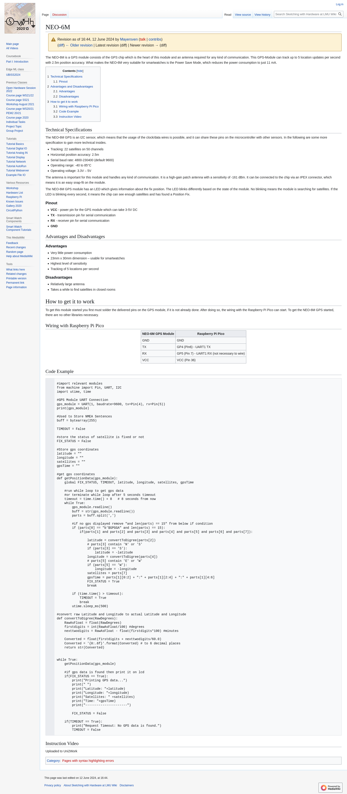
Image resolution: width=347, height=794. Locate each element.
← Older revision (79, 45)
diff (61, 45)
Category (53, 760)
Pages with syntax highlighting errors (88, 760)
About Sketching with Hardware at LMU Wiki (90, 785)
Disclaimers (127, 785)
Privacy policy (52, 785)
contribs (154, 39)
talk (143, 39)
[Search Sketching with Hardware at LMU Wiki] (308, 14)
